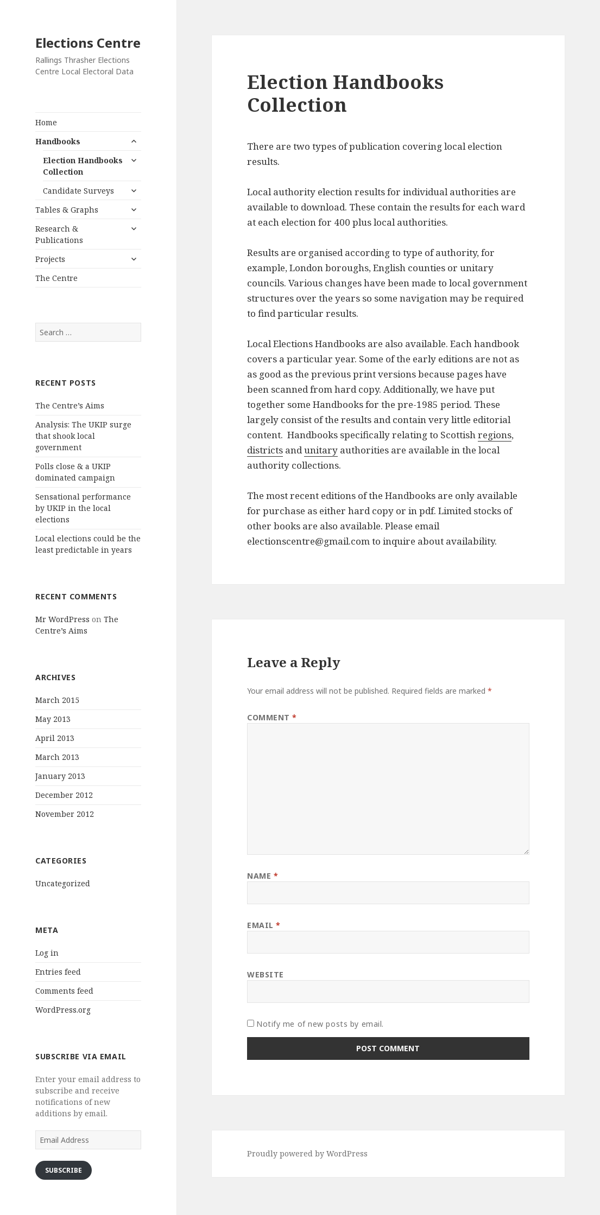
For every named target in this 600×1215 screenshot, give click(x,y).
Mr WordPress (62, 619)
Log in (47, 953)
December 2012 (64, 795)
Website (265, 974)
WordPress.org (63, 1010)
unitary (321, 450)
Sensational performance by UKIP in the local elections (83, 508)
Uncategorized (62, 883)
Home (46, 122)
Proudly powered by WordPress (307, 1153)
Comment (272, 717)
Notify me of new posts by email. (320, 1024)
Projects (50, 259)
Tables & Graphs (66, 209)
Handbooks (57, 141)
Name (262, 876)
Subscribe (63, 1170)
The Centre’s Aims (69, 405)
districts (265, 450)
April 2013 (54, 738)
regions (494, 435)
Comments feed (64, 991)
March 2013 (57, 757)
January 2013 (60, 776)
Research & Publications (59, 234)
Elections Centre (88, 43)
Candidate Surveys (78, 191)
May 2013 (53, 719)
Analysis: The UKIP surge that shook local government (83, 435)
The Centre (56, 278)
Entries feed (58, 972)
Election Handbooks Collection (83, 166)
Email (264, 925)
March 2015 (57, 700)
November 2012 (64, 814)
